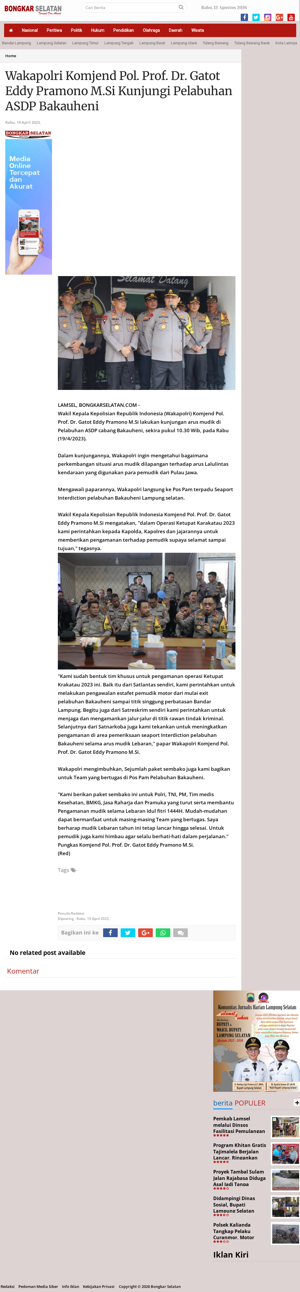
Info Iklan (70, 1286)
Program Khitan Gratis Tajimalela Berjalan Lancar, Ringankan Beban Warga (239, 1154)
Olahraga (151, 30)
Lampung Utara (184, 43)
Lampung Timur (85, 43)
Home (10, 55)
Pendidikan (123, 30)
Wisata (197, 30)
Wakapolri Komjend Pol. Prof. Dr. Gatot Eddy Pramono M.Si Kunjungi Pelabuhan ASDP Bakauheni (119, 91)
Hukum (97, 30)
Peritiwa (54, 30)
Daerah (175, 30)
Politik (76, 30)
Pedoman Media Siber (38, 1286)
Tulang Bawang (215, 43)
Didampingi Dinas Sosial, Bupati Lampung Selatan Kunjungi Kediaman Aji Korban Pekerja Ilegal (240, 1211)
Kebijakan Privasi (99, 1286)
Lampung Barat (152, 43)
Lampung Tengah (118, 43)
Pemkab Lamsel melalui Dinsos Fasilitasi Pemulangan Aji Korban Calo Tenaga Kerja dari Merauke (240, 1131)
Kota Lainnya (286, 43)
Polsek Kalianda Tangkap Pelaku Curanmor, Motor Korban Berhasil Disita (239, 1234)
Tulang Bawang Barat (252, 43)
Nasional (30, 30)
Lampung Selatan (51, 43)
